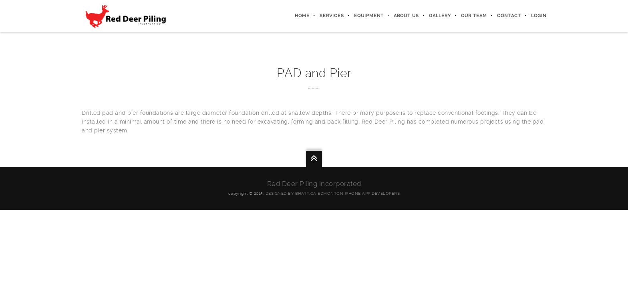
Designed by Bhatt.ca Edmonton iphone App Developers (333, 193)
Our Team (474, 15)
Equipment (369, 15)
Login (538, 15)
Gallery (440, 15)
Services (332, 15)
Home (302, 15)
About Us (406, 15)
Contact (509, 15)
